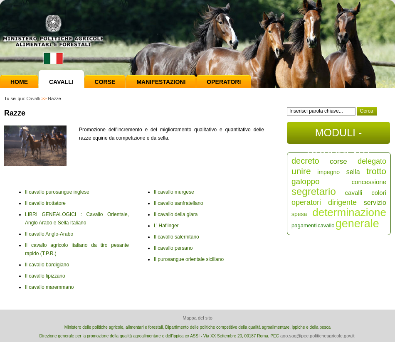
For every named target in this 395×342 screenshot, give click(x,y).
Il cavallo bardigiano (47, 265)
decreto (305, 160)
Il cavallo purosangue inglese (57, 192)
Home (19, 82)
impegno (328, 172)
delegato (372, 161)
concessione (369, 181)
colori (378, 192)
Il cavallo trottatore (45, 203)
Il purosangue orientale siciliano (189, 259)
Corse (105, 82)
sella (353, 171)
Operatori (224, 82)
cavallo (326, 225)
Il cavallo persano (173, 248)
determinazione (349, 212)
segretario (313, 191)
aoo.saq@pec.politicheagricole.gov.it (317, 335)
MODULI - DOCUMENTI (338, 135)
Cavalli (61, 82)
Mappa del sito (197, 317)
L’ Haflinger (166, 226)
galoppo (305, 181)
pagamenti (304, 225)
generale (357, 223)
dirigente (342, 202)
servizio (375, 202)
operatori (306, 202)
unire (301, 171)
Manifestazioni (160, 82)
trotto (376, 171)
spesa (299, 214)
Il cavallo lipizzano (45, 276)
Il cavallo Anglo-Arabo (49, 234)
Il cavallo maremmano (49, 287)
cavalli (354, 192)
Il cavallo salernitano (176, 237)
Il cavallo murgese (174, 192)
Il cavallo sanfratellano (178, 203)
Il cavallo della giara (176, 214)
